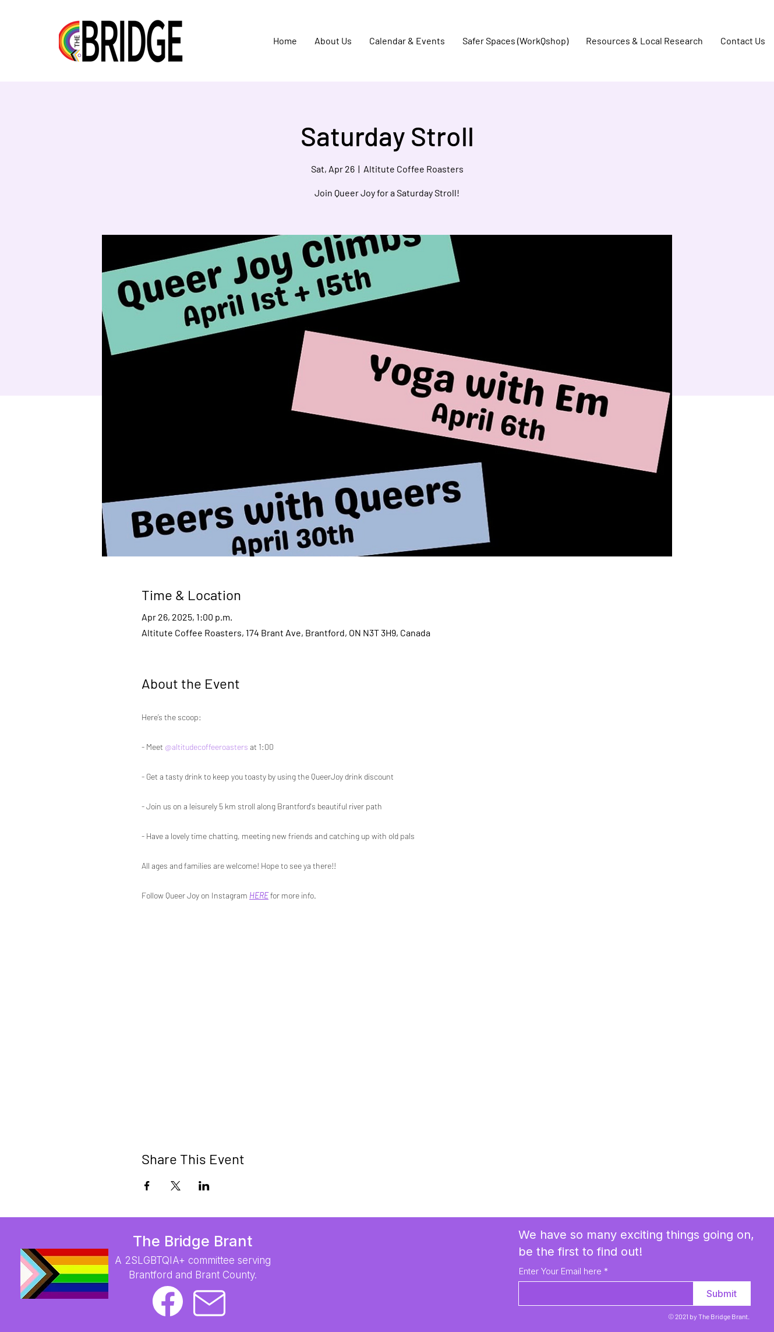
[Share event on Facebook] (147, 1185)
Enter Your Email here (560, 1271)
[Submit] (722, 1293)
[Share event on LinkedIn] (204, 1185)
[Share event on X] (175, 1185)
